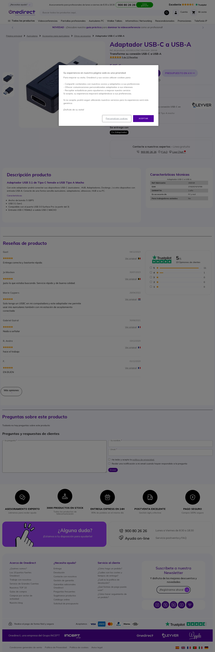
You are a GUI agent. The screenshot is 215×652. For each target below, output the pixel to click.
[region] (108, 95)
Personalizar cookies (117, 118)
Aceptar (143, 118)
